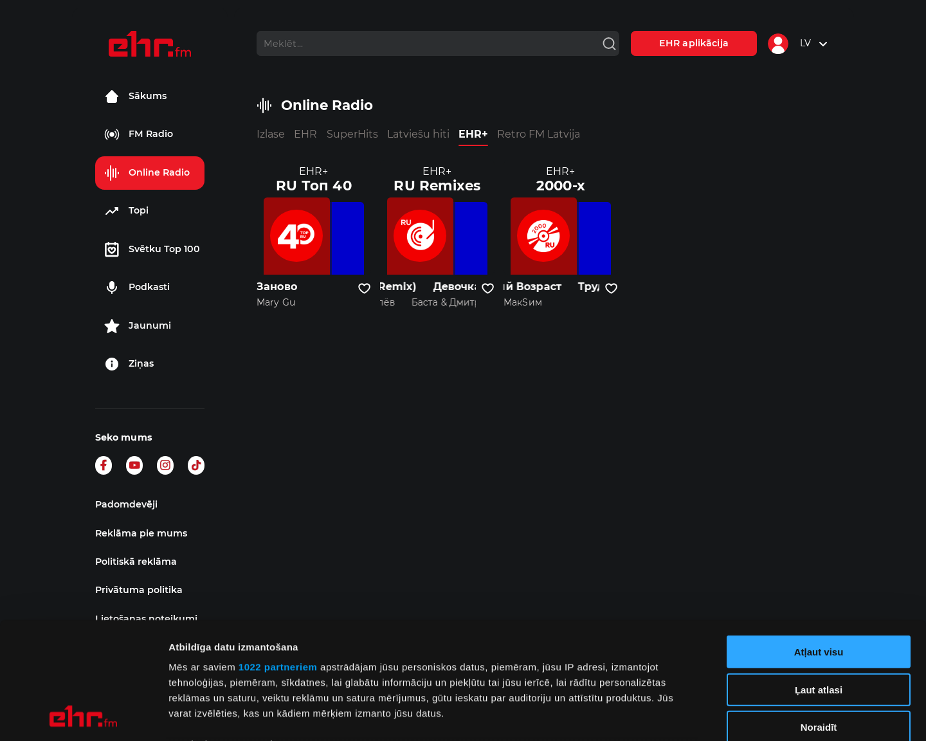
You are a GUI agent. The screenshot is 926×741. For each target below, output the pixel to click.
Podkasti (137, 287)
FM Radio (138, 134)
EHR (305, 134)
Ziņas (129, 364)
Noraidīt (819, 617)
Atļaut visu (819, 542)
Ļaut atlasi (818, 579)
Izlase (271, 134)
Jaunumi (137, 326)
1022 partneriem (278, 557)
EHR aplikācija (694, 43)
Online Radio (147, 173)
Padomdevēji (126, 504)
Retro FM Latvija (538, 134)
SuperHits (352, 134)
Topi (126, 211)
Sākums (135, 96)
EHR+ (473, 134)
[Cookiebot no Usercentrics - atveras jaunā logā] (83, 716)
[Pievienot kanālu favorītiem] (364, 289)
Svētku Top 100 (152, 249)
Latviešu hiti (418, 134)
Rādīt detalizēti (700, 715)
